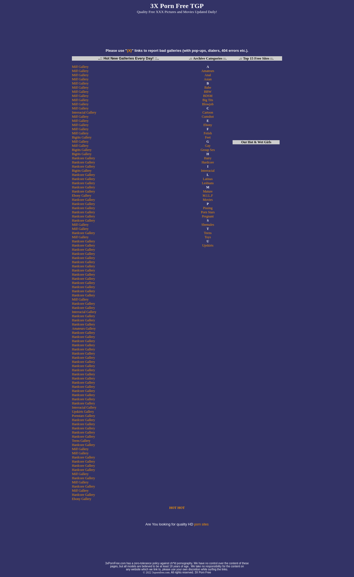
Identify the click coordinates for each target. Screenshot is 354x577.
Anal (208, 75)
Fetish (208, 133)
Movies (208, 200)
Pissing (208, 208)
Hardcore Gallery (83, 158)
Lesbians (208, 183)
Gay (207, 146)
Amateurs (207, 71)
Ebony (208, 125)
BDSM (207, 96)
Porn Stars (208, 212)
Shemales (207, 225)
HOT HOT (177, 508)
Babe (207, 87)
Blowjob (208, 104)
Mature (208, 191)
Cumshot (208, 117)
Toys (208, 237)
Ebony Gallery (81, 196)
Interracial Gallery (84, 112)
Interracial (208, 171)
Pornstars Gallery (83, 416)
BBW (208, 92)
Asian (208, 79)
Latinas (208, 179)
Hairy (208, 158)
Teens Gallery (81, 441)
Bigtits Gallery (82, 137)
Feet (208, 137)
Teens (208, 233)
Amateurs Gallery (84, 328)
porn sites (201, 524)
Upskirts (208, 245)
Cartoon (207, 112)
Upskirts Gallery (83, 412)
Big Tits (207, 100)
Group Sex (208, 150)
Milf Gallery (80, 67)
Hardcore (208, 162)
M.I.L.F (207, 196)
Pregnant (208, 216)
